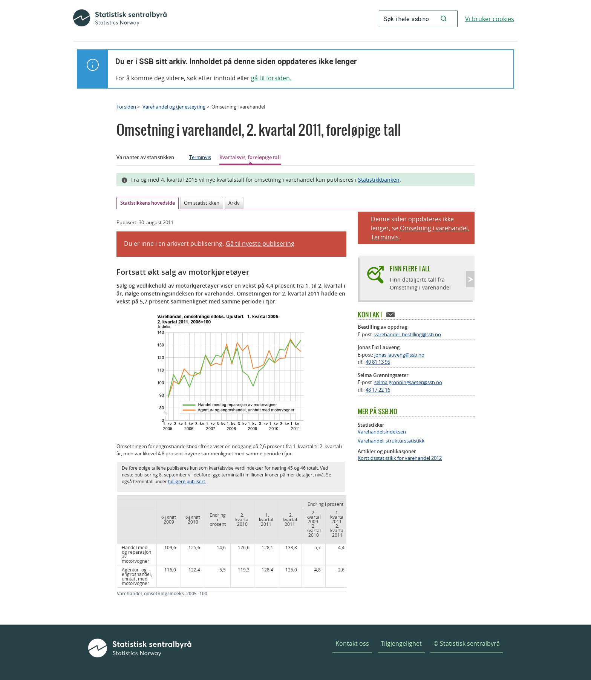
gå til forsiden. (271, 78)
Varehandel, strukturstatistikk (391, 441)
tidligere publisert (187, 481)
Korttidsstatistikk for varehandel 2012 (400, 458)
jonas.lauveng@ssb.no (399, 354)
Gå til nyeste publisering (260, 243)
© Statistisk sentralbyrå (466, 643)
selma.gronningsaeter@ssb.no (408, 382)
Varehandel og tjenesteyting (173, 106)
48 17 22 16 (378, 389)
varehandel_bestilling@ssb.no (407, 334)
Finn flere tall (410, 268)
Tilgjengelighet (401, 643)
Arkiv (234, 202)
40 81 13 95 (378, 361)
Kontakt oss (352, 643)
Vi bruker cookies (489, 19)
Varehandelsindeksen (382, 432)
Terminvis (200, 157)
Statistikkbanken (379, 179)
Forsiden (126, 106)
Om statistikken (201, 202)
